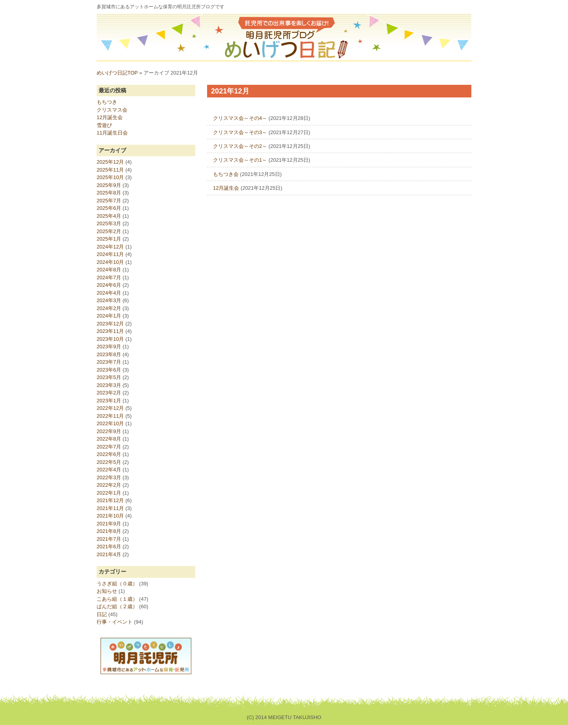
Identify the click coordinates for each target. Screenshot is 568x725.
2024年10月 (110, 262)
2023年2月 (109, 393)
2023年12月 (110, 324)
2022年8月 (109, 439)
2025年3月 (109, 223)
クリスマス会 (112, 110)
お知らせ (107, 591)
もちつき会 (226, 174)
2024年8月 (109, 270)
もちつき (107, 102)
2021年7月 (109, 539)
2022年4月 (109, 470)
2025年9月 (109, 185)
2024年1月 (109, 316)
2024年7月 (109, 277)
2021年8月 (109, 531)
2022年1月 (109, 493)
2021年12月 (110, 500)
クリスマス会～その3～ (240, 132)
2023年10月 (110, 339)
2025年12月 (110, 162)
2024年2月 (109, 308)
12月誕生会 (226, 188)
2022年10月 (110, 423)
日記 (102, 614)
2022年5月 (109, 462)
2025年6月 (109, 208)
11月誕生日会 (112, 133)
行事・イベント (115, 622)
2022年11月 (110, 416)
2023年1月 (109, 401)
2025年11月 (110, 170)
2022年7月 (109, 447)
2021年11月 (110, 508)
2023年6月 (109, 370)
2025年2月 (109, 231)
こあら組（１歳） (117, 599)
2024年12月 (110, 247)
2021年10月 (110, 516)
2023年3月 (109, 385)
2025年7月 (109, 201)
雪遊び (104, 125)
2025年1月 (109, 239)
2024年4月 (109, 293)
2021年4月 (109, 554)
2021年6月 (109, 546)
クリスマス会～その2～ (240, 146)
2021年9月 (109, 524)
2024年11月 (110, 254)
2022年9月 (109, 431)
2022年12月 (110, 408)
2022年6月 (109, 454)
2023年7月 (109, 362)
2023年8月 (109, 354)
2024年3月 (109, 300)
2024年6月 (109, 285)
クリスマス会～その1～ (240, 160)
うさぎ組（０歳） (117, 584)
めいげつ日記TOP (117, 73)
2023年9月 (109, 346)
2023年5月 (109, 377)
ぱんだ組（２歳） (117, 606)
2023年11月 (110, 331)
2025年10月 (110, 177)
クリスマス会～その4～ (240, 118)
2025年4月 (109, 216)
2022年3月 (109, 477)
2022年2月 (109, 485)
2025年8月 (109, 193)
